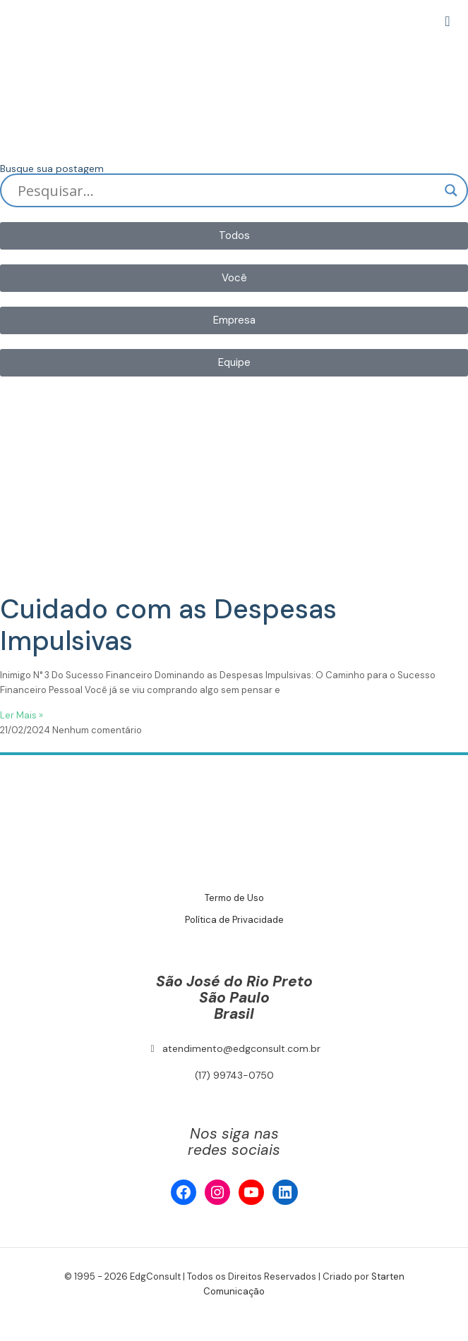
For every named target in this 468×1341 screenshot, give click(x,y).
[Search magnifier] (451, 190)
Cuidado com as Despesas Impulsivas (168, 625)
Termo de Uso (234, 898)
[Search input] (228, 190)
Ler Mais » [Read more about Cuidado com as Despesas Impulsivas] (21, 715)
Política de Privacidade (234, 920)
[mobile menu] (449, 21)
